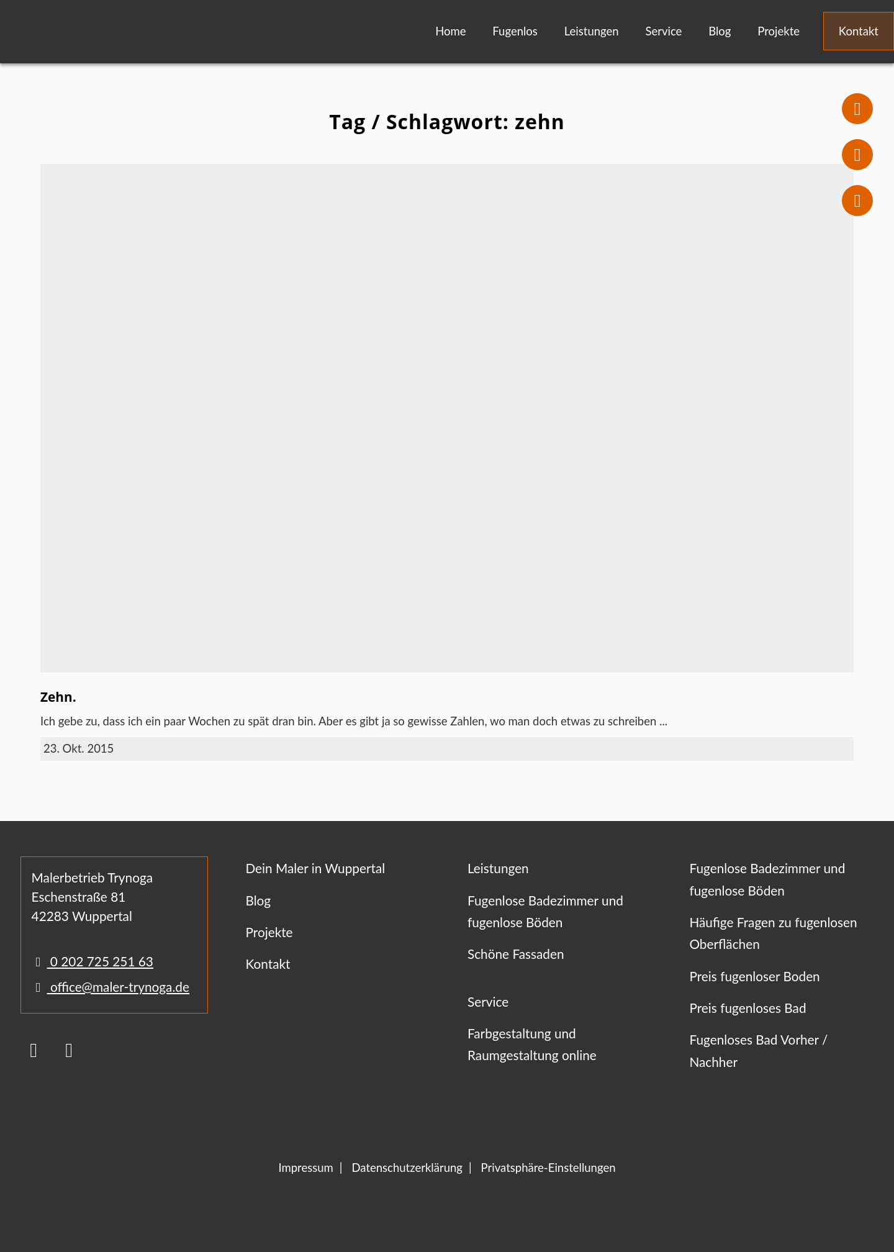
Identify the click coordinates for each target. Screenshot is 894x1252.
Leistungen (591, 31)
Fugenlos (515, 31)
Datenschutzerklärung (406, 1167)
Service (663, 31)
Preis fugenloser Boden (754, 976)
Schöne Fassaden (515, 953)
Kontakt (858, 31)
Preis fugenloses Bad (747, 1007)
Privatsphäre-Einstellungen (548, 1167)
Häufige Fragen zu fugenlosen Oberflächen (773, 932)
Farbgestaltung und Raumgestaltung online (532, 1044)
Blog (719, 31)
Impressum (305, 1167)
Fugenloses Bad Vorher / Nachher (758, 1050)
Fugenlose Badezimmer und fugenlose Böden (545, 911)
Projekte (778, 31)
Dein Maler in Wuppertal (315, 868)
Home (450, 31)
